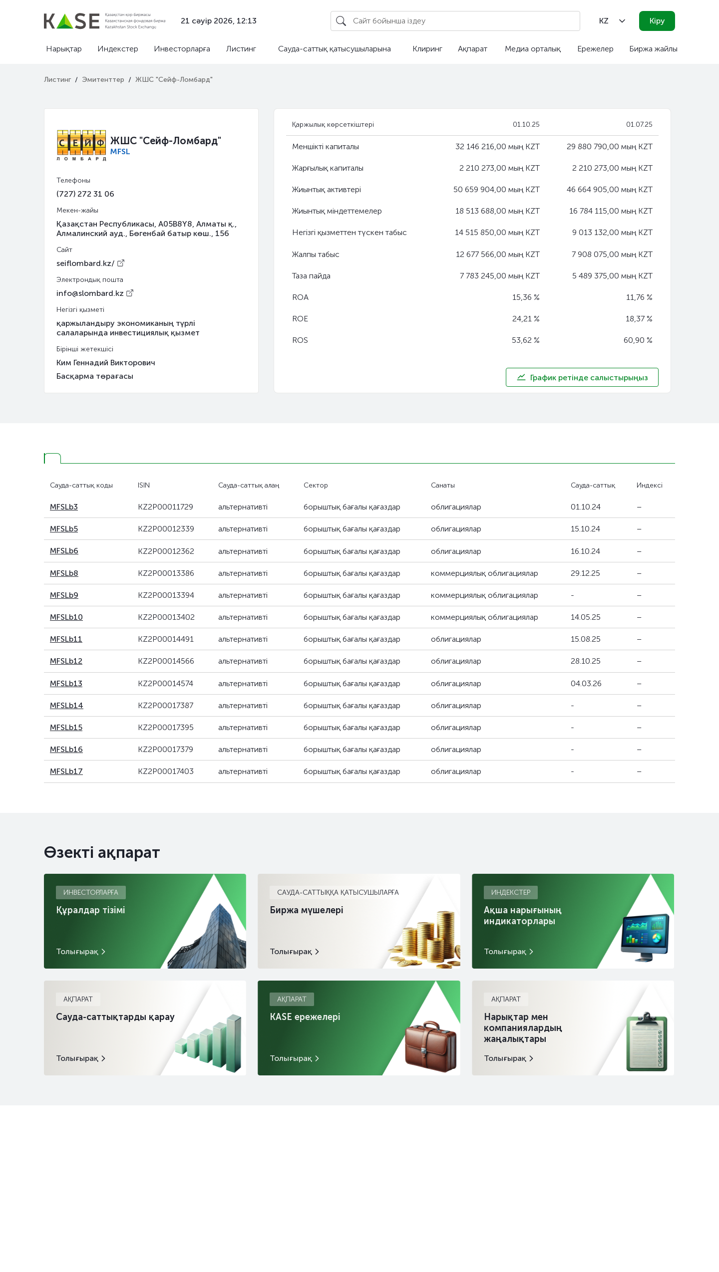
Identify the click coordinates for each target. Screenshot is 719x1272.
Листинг (241, 48)
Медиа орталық (533, 48)
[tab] (52, 458)
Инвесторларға (182, 48)
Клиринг (427, 48)
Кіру (657, 20)
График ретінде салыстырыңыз (582, 377)
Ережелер (595, 48)
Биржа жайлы (653, 48)
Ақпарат (472, 48)
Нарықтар (64, 48)
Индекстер (117, 48)
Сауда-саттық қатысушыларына (334, 48)
